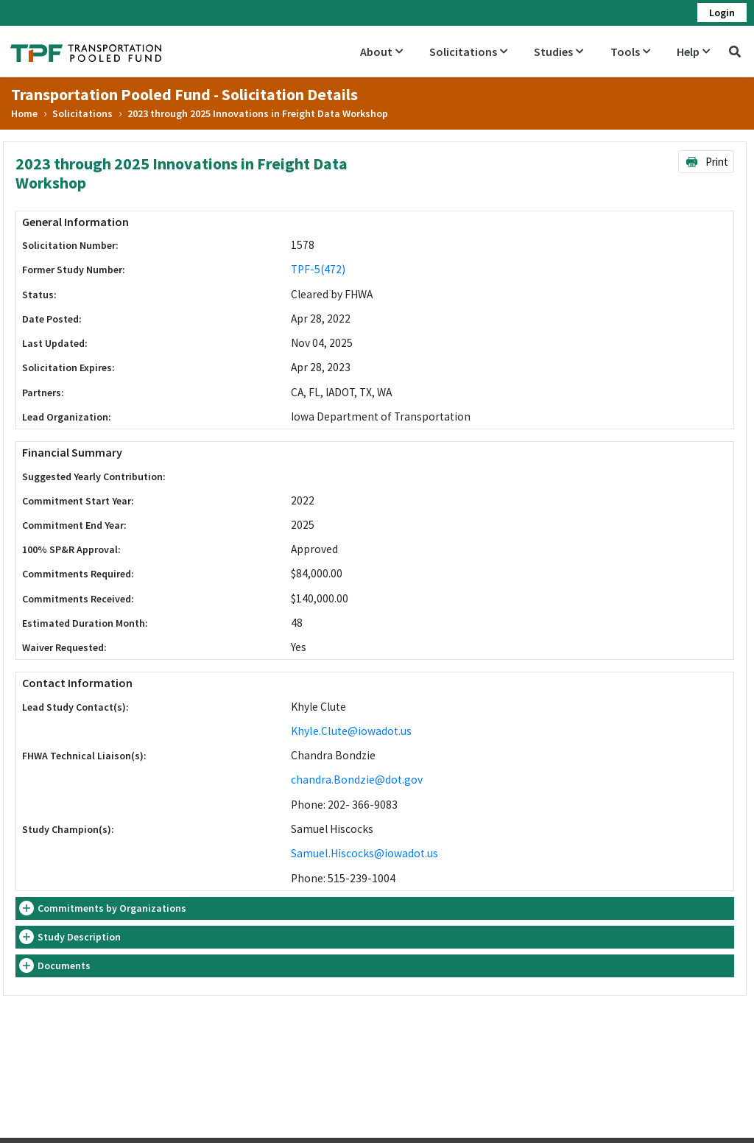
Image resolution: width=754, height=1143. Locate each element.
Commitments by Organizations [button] (112, 908)
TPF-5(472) (318, 269)
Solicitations (468, 51)
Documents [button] (64, 965)
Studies (558, 51)
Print (706, 162)
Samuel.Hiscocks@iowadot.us (364, 853)
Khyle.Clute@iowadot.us (351, 731)
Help (693, 51)
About (381, 51)
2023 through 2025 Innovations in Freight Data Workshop (257, 113)
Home (24, 113)
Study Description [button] (79, 936)
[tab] (374, 908)
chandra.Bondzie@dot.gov (357, 780)
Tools (630, 51)
